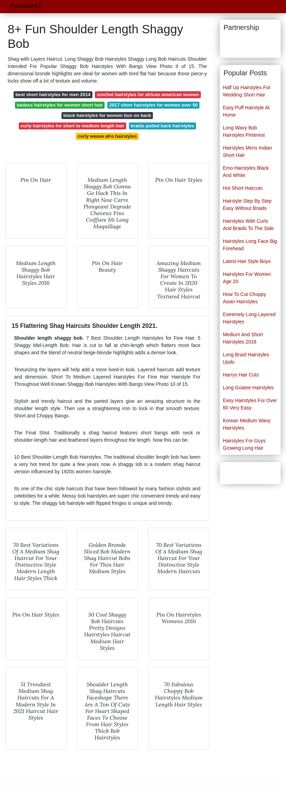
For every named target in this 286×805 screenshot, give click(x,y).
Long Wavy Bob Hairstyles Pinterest (244, 131)
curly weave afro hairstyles (107, 136)
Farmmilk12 (25, 5)
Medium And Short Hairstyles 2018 (243, 338)
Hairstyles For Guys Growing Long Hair (244, 444)
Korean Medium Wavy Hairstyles (246, 424)
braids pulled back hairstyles (162, 125)
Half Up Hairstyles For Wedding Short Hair (246, 91)
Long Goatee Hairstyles (248, 387)
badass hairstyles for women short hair (60, 105)
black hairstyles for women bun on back (107, 115)
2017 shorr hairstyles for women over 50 (153, 105)
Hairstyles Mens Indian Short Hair (247, 151)
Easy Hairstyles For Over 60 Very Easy (250, 404)
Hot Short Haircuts (242, 188)
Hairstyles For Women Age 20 (247, 277)
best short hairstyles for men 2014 (52, 94)
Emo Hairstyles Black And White (246, 171)
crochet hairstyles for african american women (148, 94)
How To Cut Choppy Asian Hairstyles (244, 297)
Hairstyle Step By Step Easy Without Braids (247, 204)
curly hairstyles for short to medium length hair (72, 125)
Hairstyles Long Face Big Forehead (250, 244)
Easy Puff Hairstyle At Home (246, 111)
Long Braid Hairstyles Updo (246, 358)
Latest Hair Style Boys (247, 261)
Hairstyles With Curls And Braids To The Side (248, 224)
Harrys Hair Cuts (241, 375)
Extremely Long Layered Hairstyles (249, 318)
